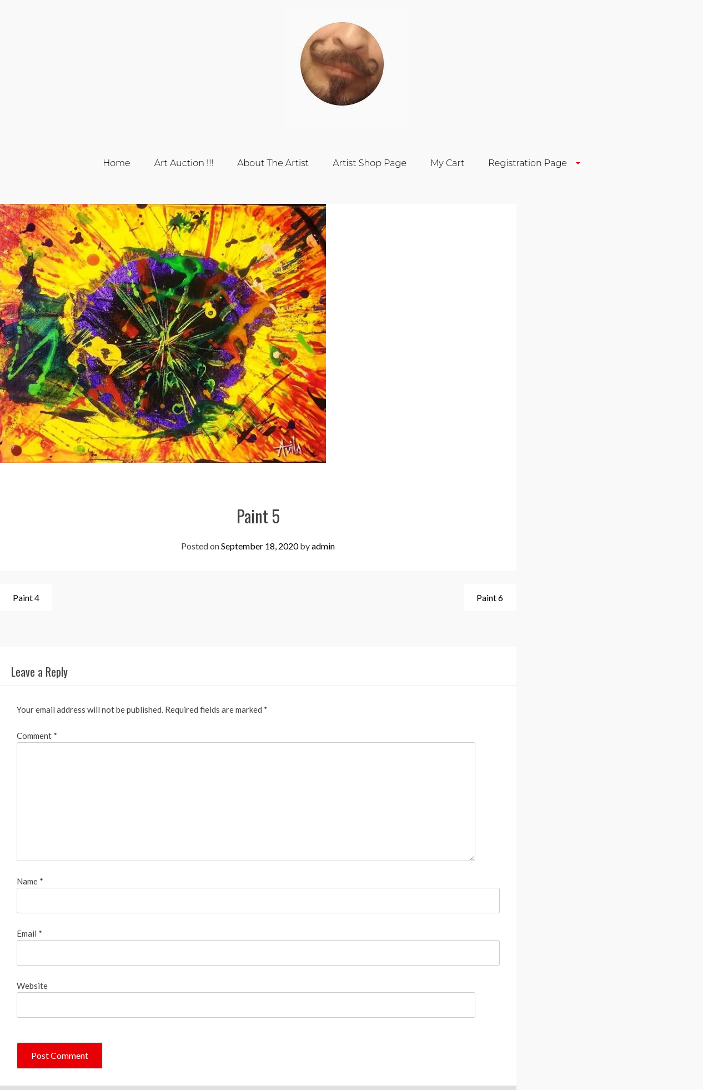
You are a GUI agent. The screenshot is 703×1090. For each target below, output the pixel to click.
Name (30, 881)
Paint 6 (489, 597)
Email (29, 933)
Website (32, 986)
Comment (37, 736)
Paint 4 (26, 597)
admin (323, 546)
